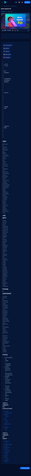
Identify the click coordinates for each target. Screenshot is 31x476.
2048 (6, 446)
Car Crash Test (6, 420)
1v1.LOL (6, 455)
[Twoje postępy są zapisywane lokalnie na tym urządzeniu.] (15, 30)
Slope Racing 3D (7, 416)
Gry (1, 6)
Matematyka (7, 54)
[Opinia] (17, 30)
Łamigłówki (6, 57)
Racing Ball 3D (7, 428)
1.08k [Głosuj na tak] (4, 30)
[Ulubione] (12, 30)
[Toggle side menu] (1, 2)
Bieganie (6, 48)
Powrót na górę (25, 468)
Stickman (6, 51)
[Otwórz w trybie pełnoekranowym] (28, 30)
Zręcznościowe (7, 6)
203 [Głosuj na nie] (9, 30)
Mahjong (7, 447)
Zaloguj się (27, 2)
